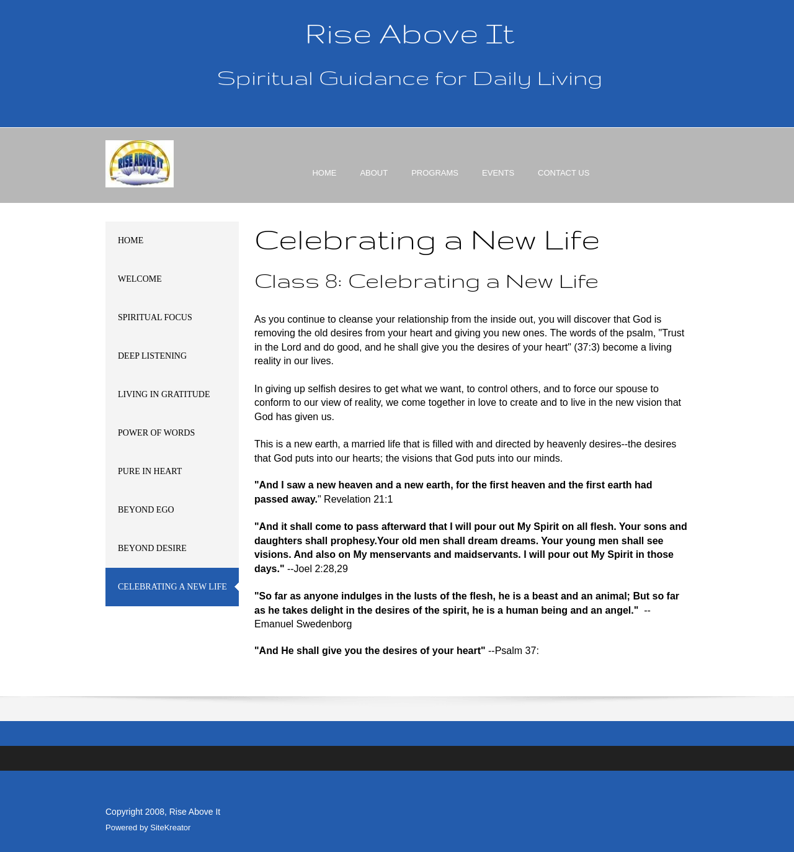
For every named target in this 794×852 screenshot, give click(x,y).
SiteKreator (170, 827)
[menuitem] (324, 183)
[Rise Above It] (139, 163)
